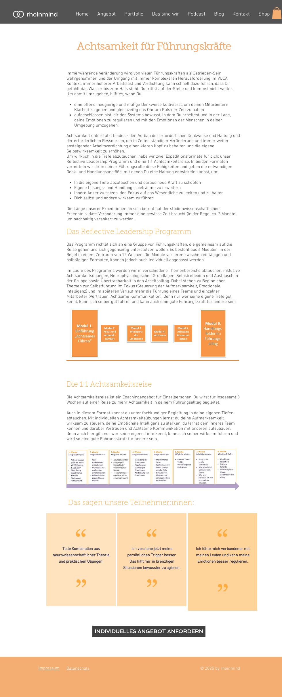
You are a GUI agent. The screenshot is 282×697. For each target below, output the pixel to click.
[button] (277, 13)
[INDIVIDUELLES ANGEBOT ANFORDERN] (148, 631)
